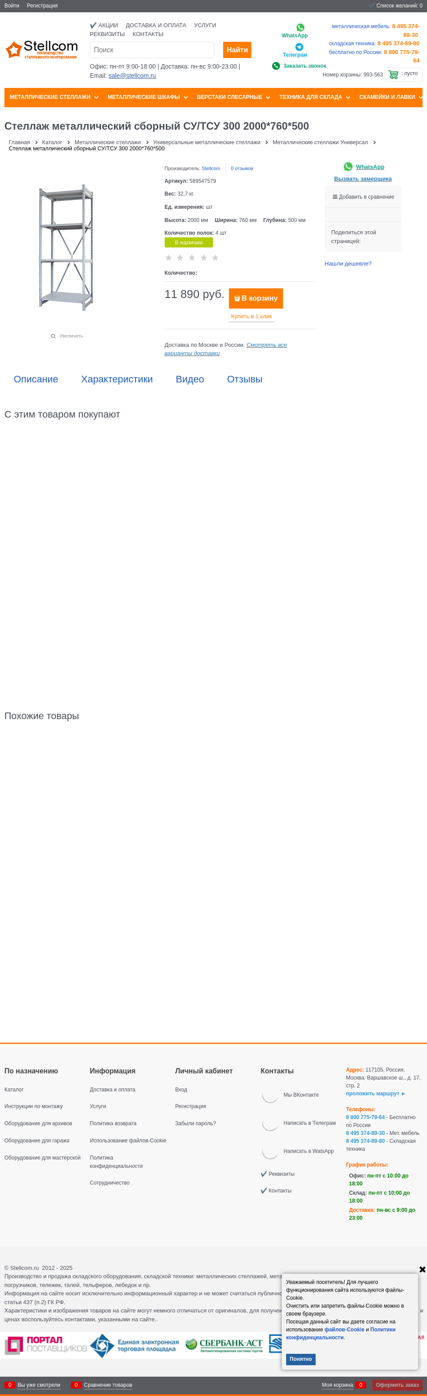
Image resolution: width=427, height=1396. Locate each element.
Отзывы (245, 379)
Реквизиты (107, 34)
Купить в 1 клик (251, 316)
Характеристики (117, 379)
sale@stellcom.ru (132, 75)
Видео (190, 379)
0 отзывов (242, 168)
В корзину (260, 298)
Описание (36, 379)
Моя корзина (337, 1385)
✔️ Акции (104, 25)
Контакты (148, 34)
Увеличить (71, 335)
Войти (11, 6)
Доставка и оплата (156, 25)
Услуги (205, 25)
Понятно (301, 1359)
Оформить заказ (397, 1385)
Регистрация (42, 6)
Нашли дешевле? (348, 263)
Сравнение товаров (108, 1385)
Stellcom (211, 168)
